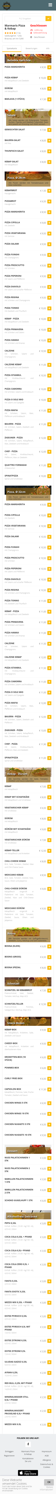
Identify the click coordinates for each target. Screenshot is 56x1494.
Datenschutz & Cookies (46, 1465)
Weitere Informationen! (46, 1488)
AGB (47, 1455)
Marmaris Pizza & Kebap (27, 1453)
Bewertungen (31, 48)
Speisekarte (12, 48)
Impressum (47, 1451)
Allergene (47, 1460)
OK (48, 1482)
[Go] (48, 18)
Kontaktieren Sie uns (28, 1460)
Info (47, 48)
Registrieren (9, 1455)
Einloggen (9, 1451)
